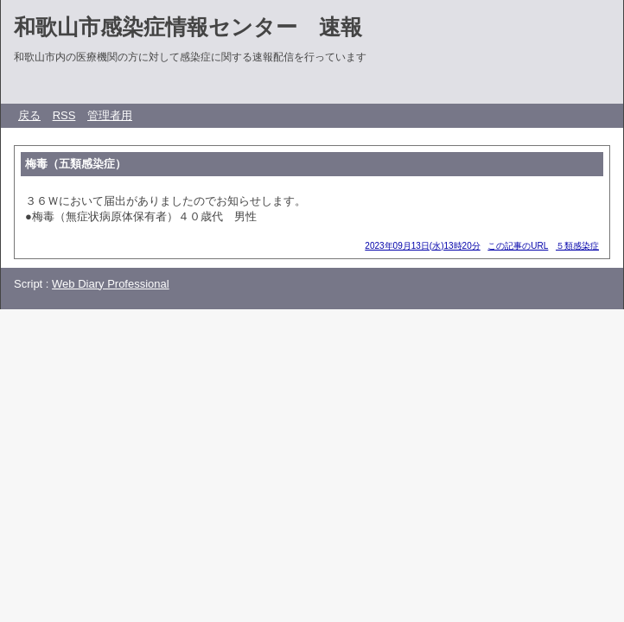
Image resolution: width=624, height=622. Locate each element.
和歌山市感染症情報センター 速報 (188, 27)
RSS (64, 115)
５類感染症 (577, 246)
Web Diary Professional (110, 283)
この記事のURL (517, 246)
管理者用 (109, 115)
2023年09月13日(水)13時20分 (422, 246)
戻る (29, 115)
